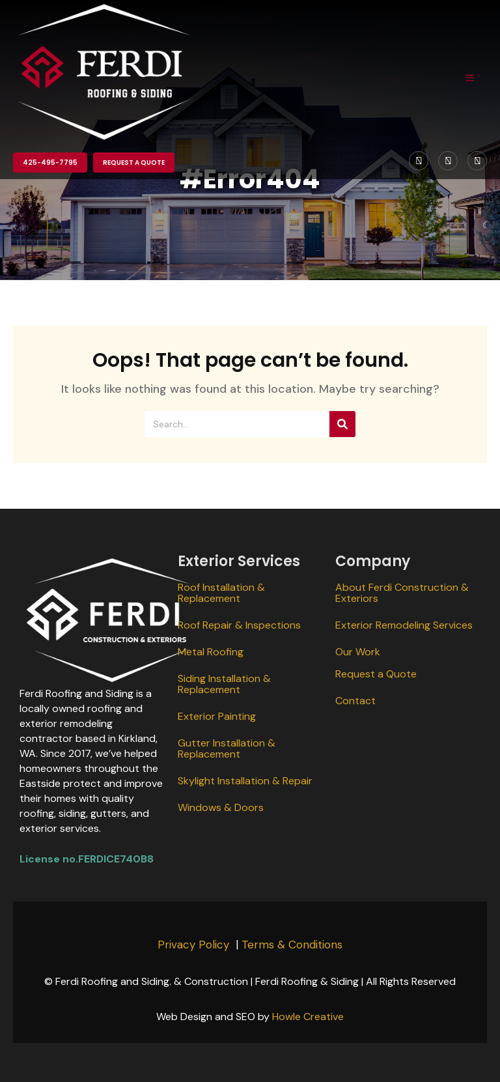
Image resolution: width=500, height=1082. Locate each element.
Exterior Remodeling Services (404, 625)
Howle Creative (308, 1016)
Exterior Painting (217, 716)
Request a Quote (134, 162)
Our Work (357, 652)
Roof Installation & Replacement (221, 592)
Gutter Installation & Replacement (226, 748)
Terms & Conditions (292, 944)
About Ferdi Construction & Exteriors (402, 592)
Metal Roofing (210, 652)
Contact (355, 700)
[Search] (342, 424)
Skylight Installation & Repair (245, 781)
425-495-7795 (50, 162)
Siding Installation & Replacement (224, 684)
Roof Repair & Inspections (239, 625)
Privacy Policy (193, 944)
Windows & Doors (221, 807)
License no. (49, 859)
